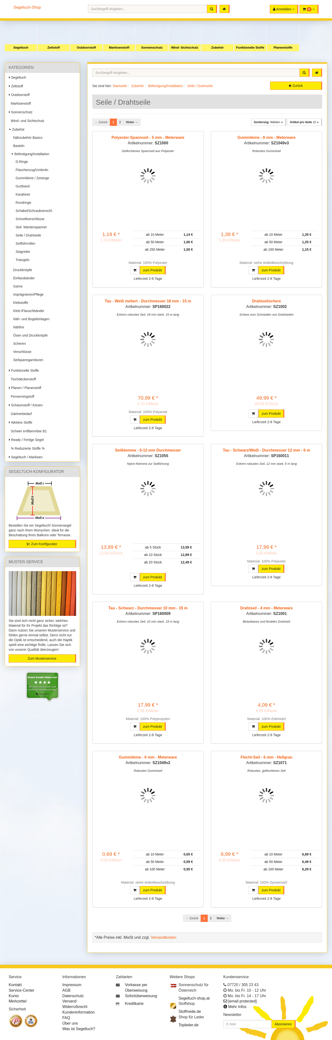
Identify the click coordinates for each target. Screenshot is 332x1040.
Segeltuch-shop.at (194, 998)
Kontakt (15, 985)
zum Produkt (152, 270)
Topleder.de (189, 1025)
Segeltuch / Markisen (26, 457)
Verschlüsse (21, 352)
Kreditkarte (134, 1004)
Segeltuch (20, 47)
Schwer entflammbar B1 (28, 431)
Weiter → (132, 122)
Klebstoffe (19, 303)
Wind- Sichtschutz (184, 47)
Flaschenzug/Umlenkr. (31, 170)
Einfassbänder (23, 278)
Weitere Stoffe (20, 422)
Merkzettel (18, 1001)
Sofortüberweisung (141, 996)
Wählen (268, 122)
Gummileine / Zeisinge (31, 178)
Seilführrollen (24, 243)
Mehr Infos (237, 1007)
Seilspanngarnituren (27, 360)
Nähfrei (17, 327)
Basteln (17, 146)
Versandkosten (163, 937)
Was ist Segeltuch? (78, 1029)
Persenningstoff (21, 396)
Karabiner (22, 194)
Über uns (70, 1023)
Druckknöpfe (21, 270)
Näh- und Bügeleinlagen (30, 319)
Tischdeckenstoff (22, 379)
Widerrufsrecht (74, 1007)
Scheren (18, 343)
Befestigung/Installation (30, 154)
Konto (14, 996)
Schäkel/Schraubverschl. (33, 211)
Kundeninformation (78, 1012)
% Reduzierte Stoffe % (27, 448)
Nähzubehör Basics (26, 138)
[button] (309, 9)
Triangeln (21, 260)
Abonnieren (283, 1024)
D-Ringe (21, 162)
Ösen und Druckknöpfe (29, 335)
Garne (17, 286)
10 (304, 122)
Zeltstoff (53, 47)
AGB (66, 990)
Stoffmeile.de (190, 1011)
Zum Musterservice (42, 658)
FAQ (66, 1018)
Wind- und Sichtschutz (26, 121)
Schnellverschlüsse (29, 219)
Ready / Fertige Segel (26, 440)
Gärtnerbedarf (20, 414)
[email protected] (242, 1001)
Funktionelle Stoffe (250, 47)
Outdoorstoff (86, 47)
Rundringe (22, 202)
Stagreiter (22, 252)
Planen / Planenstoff (25, 388)
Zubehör (217, 47)
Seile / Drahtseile (27, 235)
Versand (69, 1001)
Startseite (120, 86)
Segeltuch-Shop (27, 7)
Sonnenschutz (152, 47)
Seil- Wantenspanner (30, 227)
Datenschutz (73, 996)
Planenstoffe (282, 47)
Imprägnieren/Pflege (27, 294)
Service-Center (21, 990)
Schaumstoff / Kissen (26, 405)
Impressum (71, 985)
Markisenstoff (119, 47)
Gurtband (22, 186)
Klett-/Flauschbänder (27, 311)
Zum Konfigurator (42, 544)
